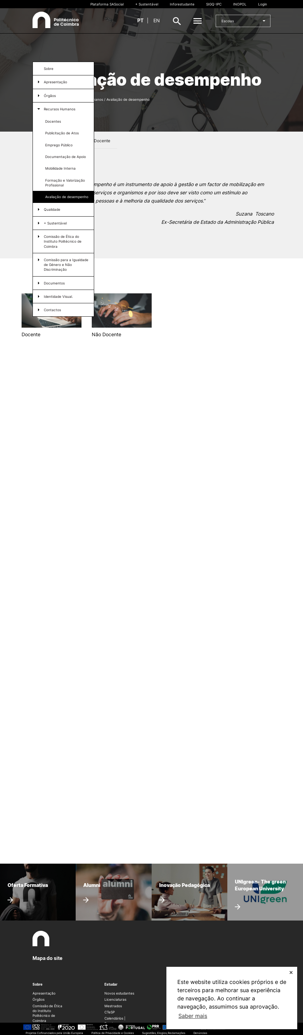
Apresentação (55, 82)
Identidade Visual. (58, 296)
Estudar (110, 984)
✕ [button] (291, 972)
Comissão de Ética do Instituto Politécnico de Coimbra (62, 241)
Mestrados (113, 1006)
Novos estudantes (119, 993)
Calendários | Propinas (114, 1020)
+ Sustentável (146, 4)
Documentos (54, 283)
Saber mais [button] (192, 1015)
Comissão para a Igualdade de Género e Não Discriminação (66, 265)
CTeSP (109, 1012)
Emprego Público (59, 145)
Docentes (53, 121)
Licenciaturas (115, 999)
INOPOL (240, 4)
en (156, 20)
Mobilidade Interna (60, 168)
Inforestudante (182, 4)
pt (140, 20)
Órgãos (50, 96)
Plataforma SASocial (107, 4)
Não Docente (97, 140)
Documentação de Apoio (65, 157)
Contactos (52, 310)
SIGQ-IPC (214, 4)
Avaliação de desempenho (66, 197)
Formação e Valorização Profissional (65, 182)
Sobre (48, 68)
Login (262, 4)
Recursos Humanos (59, 109)
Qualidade (52, 209)
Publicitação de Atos (62, 133)
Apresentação (44, 993)
